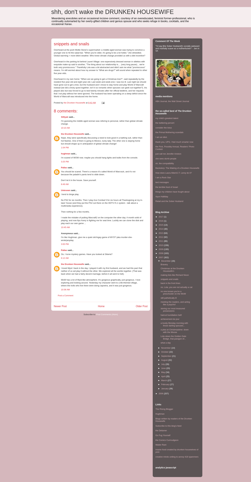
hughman (65, 153)
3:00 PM (65, 244)
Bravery (164, 264)
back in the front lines (170, 283)
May (163, 372)
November (166, 348)
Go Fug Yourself (162, 435)
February (165, 384)
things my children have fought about (172, 192)
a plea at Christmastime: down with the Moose (175, 330)
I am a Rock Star (163, 177)
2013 (161, 233)
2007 (161, 257)
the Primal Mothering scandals (169, 132)
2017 (161, 217)
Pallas (64, 167)
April (163, 376)
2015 (161, 225)
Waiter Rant (160, 445)
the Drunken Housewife (72, 134)
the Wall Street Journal (178, 101)
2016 (161, 221)
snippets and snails (169, 279)
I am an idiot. (161, 137)
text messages (162, 182)
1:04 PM (65, 147)
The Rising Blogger (164, 409)
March (164, 380)
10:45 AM (65, 227)
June (163, 368)
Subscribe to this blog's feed (168, 426)
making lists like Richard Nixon (175, 275)
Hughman (159, 414)
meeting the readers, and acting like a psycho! (175, 303)
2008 (161, 253)
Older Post (142, 306)
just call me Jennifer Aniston (168, 154)
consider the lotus (163, 128)
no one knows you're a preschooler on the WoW (173, 292)
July (163, 364)
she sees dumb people (165, 158)
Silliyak (64, 117)
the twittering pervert (164, 123)
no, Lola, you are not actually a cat (176, 287)
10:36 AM (65, 289)
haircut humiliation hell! (171, 315)
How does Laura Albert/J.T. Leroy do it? (173, 173)
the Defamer (161, 430)
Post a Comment (65, 295)
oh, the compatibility (164, 163)
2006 (161, 393)
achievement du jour (170, 319)
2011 (161, 241)
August (164, 360)
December (166, 261)
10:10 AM (65, 128)
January (165, 388)
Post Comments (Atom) (107, 314)
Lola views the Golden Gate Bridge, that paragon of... (173, 337)
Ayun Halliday (161, 196)
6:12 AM (65, 258)
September (166, 356)
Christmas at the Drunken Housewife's (172, 269)
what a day (166, 343)
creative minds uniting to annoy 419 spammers (176, 457)
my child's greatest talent (166, 118)
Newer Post (60, 306)
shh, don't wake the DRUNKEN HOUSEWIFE (112, 11)
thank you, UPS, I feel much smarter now (174, 142)
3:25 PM (65, 161)
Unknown (65, 190)
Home (101, 306)
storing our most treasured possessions (173, 309)
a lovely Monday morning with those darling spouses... (174, 324)
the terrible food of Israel (166, 187)
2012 (161, 237)
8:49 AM (65, 184)
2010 (161, 245)
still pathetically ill (169, 298)
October (165, 352)
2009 (161, 249)
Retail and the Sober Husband (169, 201)
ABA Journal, (161, 101)
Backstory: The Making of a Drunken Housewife (177, 168)
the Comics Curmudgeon (166, 440)
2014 (161, 229)
